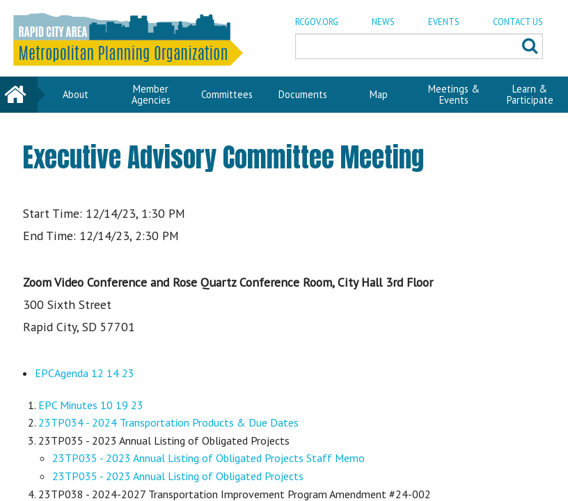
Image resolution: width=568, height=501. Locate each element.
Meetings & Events (454, 94)
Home (18, 94)
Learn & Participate (530, 94)
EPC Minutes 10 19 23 (90, 405)
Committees (227, 94)
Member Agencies (151, 94)
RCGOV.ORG (316, 22)
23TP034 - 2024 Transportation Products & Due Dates (168, 422)
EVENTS (443, 22)
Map (379, 94)
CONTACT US (518, 22)
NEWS (383, 22)
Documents (302, 94)
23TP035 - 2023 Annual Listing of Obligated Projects (177, 476)
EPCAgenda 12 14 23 (84, 373)
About (75, 94)
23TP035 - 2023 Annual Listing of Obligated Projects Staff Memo (208, 458)
